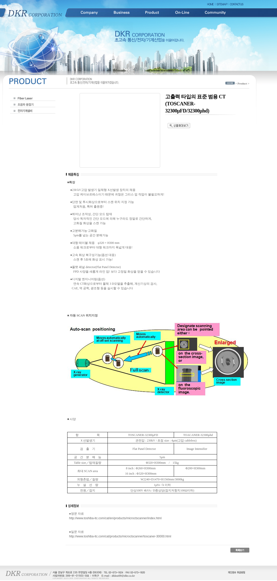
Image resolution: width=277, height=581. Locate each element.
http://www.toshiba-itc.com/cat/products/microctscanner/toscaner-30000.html (120, 536)
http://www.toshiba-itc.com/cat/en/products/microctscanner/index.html (115, 518)
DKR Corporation (35, 12)
